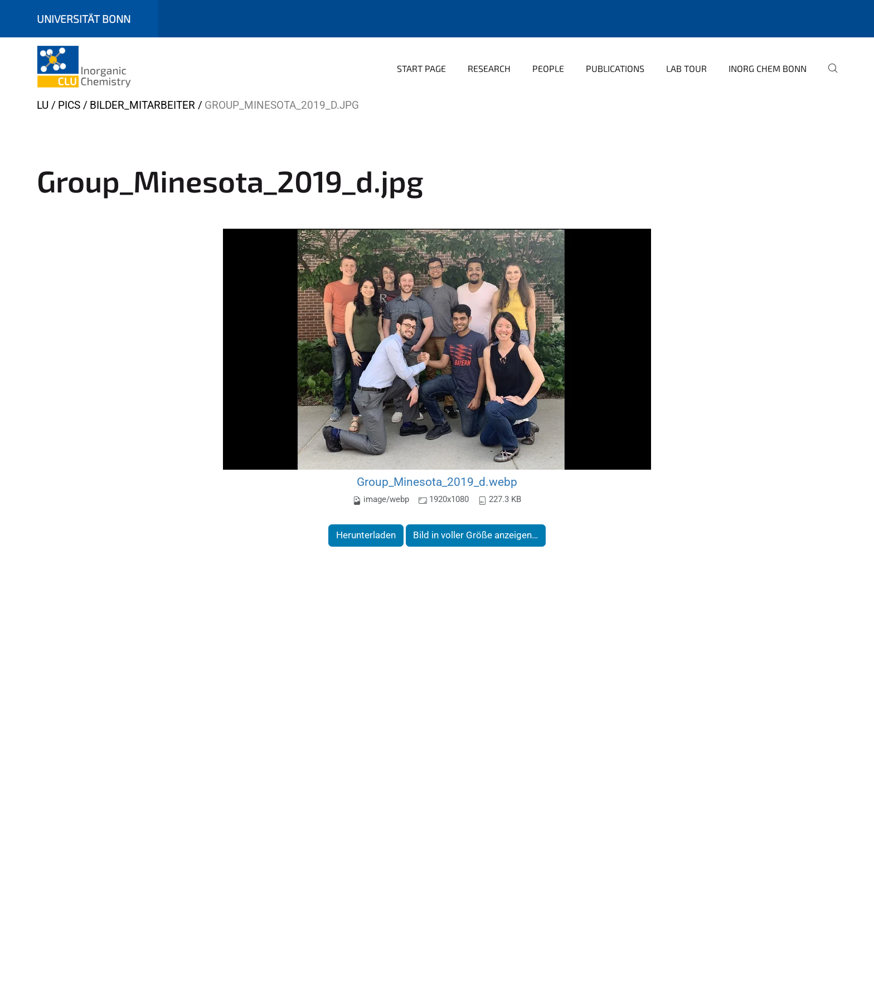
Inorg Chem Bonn (768, 68)
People (548, 68)
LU (42, 105)
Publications (615, 68)
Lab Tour (686, 68)
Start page (421, 68)
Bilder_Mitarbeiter (142, 105)
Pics (69, 105)
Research (489, 68)
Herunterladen (366, 535)
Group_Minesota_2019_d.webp (437, 482)
